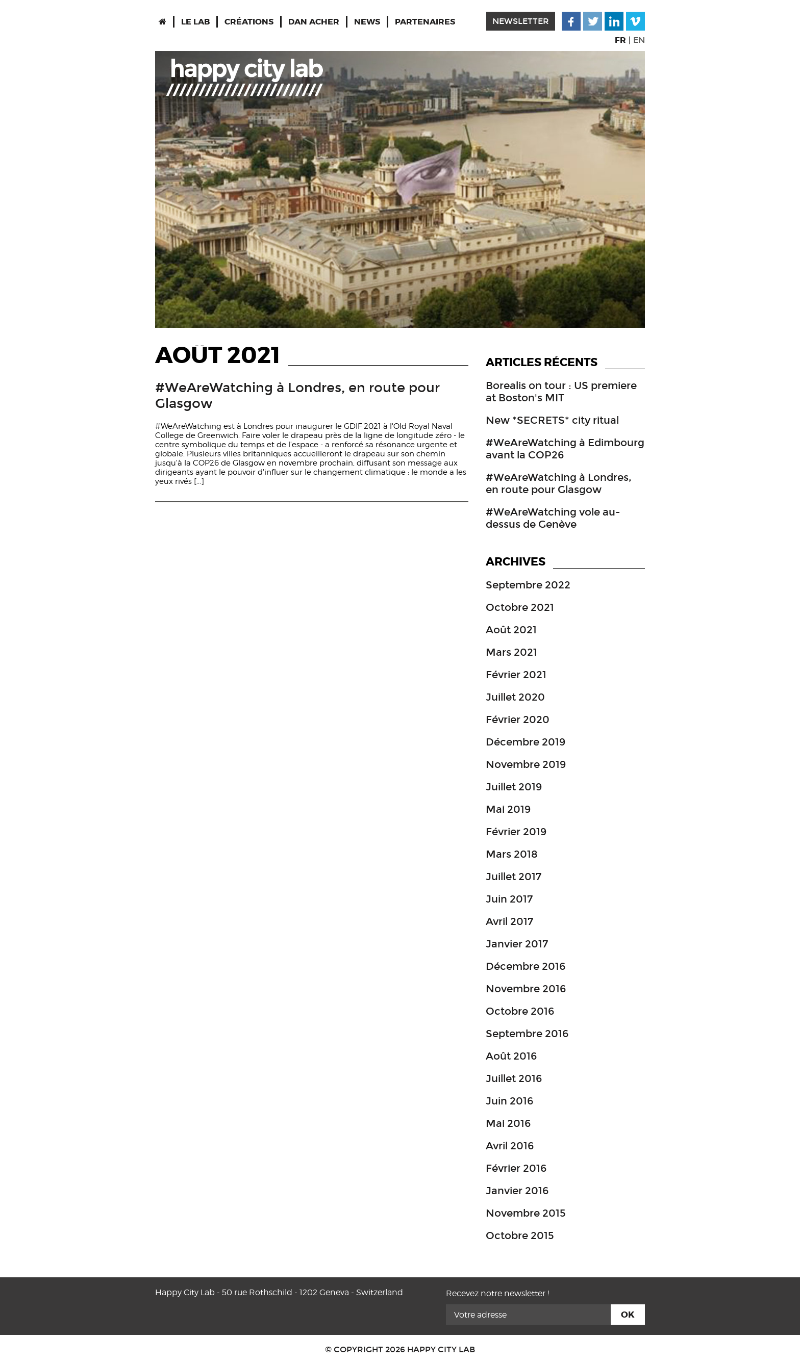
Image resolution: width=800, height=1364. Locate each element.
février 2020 (517, 719)
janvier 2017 (517, 944)
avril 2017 (509, 921)
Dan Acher (313, 21)
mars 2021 (511, 652)
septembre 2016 (527, 1033)
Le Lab (195, 21)
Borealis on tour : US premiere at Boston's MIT (561, 391)
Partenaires (425, 21)
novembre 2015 (526, 1213)
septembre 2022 (528, 585)
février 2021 (516, 674)
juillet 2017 (513, 876)
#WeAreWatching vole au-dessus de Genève (553, 518)
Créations (248, 21)
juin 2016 (509, 1101)
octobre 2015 (520, 1235)
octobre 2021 (520, 607)
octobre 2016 (520, 1011)
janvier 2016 (517, 1191)
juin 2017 (509, 899)
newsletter (520, 21)
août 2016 (511, 1056)
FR (620, 40)
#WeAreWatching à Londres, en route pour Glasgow (559, 483)
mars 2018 (512, 854)
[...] (198, 481)
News (367, 21)
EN (639, 40)
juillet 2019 (514, 787)
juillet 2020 (515, 697)
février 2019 (516, 832)
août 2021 (511, 630)
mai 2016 (508, 1123)
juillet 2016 (514, 1078)
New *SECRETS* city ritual (552, 420)
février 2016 (516, 1168)
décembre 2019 (525, 742)
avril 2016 (510, 1146)
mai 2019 (508, 809)
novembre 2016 (526, 989)
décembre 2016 (525, 966)
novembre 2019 (526, 764)
